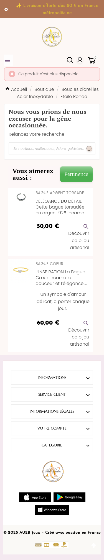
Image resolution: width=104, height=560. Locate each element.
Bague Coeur (49, 263)
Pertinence (76, 174)
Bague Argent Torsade (59, 193)
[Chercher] (46, 149)
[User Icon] (80, 60)
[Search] (89, 148)
